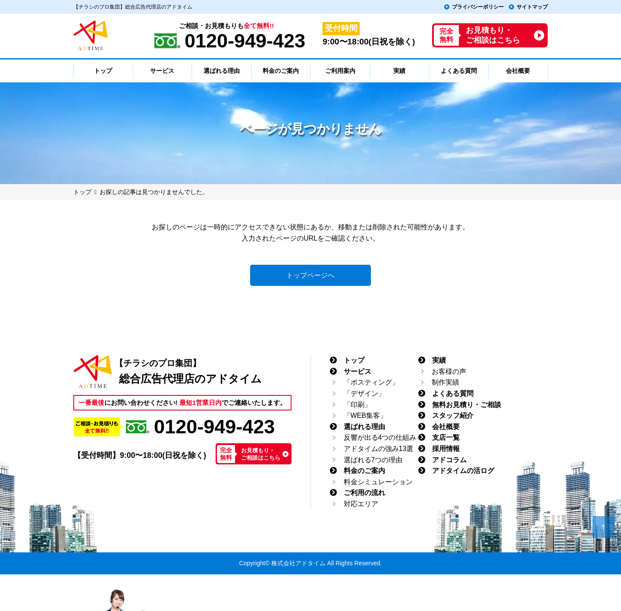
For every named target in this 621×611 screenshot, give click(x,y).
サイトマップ (532, 6)
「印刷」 (357, 404)
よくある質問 (453, 393)
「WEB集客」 (365, 415)
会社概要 (446, 426)
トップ (354, 360)
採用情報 (446, 448)
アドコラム (449, 460)
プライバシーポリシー (478, 6)
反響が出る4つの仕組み (380, 437)
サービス (357, 371)
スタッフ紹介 (453, 415)
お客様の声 (449, 371)
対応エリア (361, 504)
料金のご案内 (364, 470)
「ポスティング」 (371, 382)
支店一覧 (446, 437)
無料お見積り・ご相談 (466, 404)
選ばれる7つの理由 (373, 460)
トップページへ (310, 275)
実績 (439, 360)
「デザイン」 (364, 393)
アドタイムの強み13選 (379, 448)
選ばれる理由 (364, 426)
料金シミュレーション (378, 482)
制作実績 (445, 382)
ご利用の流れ (364, 492)
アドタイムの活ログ (463, 470)
